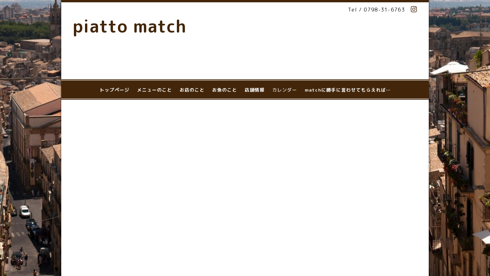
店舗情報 (255, 90)
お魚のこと (224, 90)
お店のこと (192, 90)
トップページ (114, 90)
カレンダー (284, 90)
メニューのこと (154, 90)
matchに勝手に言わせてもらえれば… (348, 90)
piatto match (129, 26)
